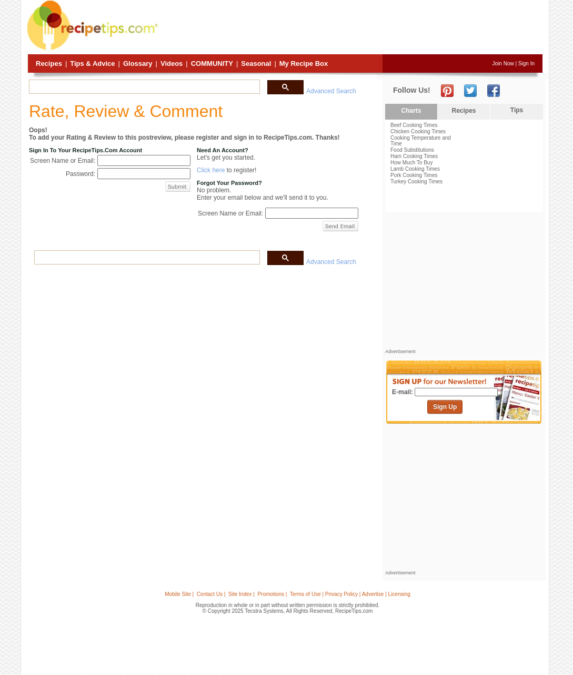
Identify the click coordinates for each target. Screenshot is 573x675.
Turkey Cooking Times (416, 181)
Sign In (526, 63)
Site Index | (241, 594)
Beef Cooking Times (414, 125)
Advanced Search (331, 91)
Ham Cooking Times (414, 156)
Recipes (49, 63)
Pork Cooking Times (413, 175)
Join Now (503, 63)
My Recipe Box (303, 63)
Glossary (138, 63)
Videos (171, 63)
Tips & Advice (92, 63)
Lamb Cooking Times (415, 169)
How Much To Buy (411, 162)
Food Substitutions (412, 150)
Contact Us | (211, 594)
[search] (143, 87)
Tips (516, 110)
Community (212, 63)
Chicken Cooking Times (418, 131)
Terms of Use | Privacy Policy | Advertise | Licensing (350, 594)
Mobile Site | (179, 594)
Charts (411, 110)
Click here (211, 170)
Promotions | (272, 594)
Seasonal (256, 63)
